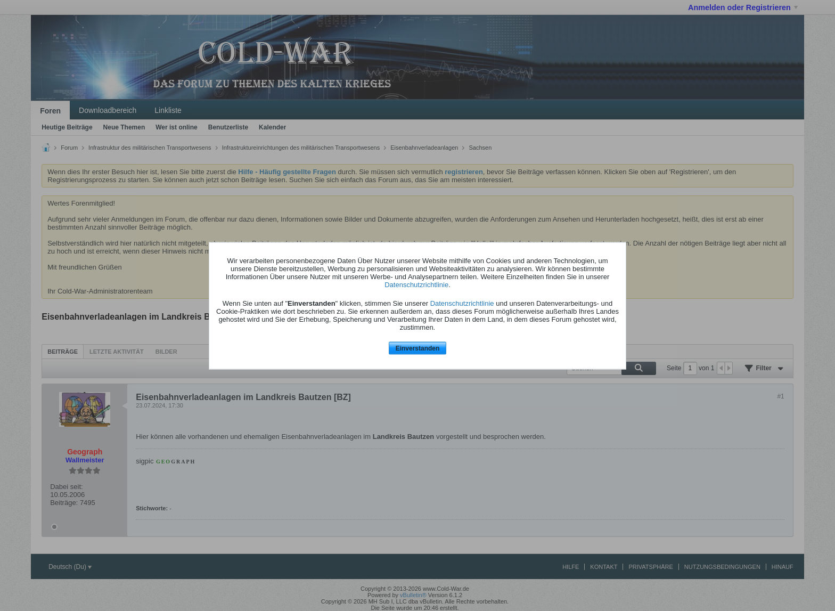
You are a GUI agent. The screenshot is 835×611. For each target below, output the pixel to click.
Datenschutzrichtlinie (416, 285)
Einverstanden (418, 348)
